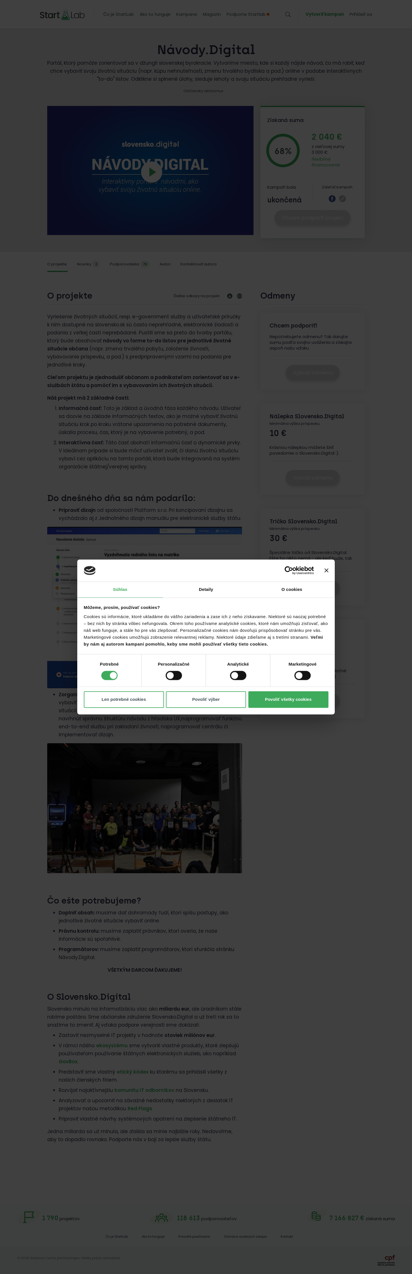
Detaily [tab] (206, 589)
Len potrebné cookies (124, 699)
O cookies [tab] (292, 589)
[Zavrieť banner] (326, 571)
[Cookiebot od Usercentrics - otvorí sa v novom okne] (289, 570)
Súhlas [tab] (120, 589)
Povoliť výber (206, 699)
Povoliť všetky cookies (288, 699)
